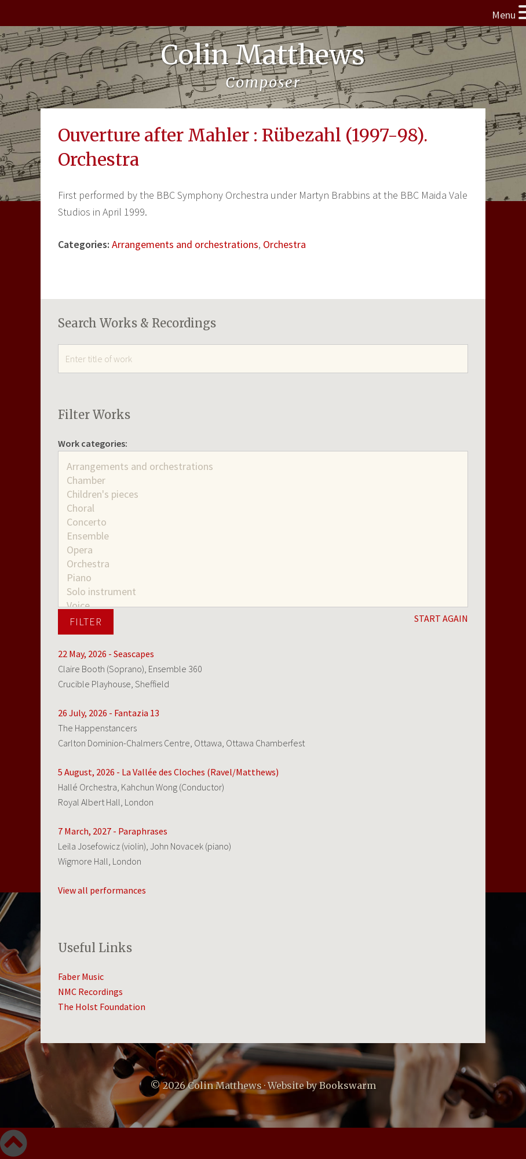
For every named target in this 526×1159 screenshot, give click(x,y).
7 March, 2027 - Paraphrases (112, 831)
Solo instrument (263, 592)
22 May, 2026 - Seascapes (106, 653)
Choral (263, 508)
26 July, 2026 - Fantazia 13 (108, 713)
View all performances (102, 890)
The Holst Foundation (101, 1006)
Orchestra (284, 244)
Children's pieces (263, 494)
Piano (263, 578)
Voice (263, 606)
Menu (504, 14)
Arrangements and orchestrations (185, 244)
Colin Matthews (263, 55)
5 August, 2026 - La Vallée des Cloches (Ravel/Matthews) (168, 772)
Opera (263, 550)
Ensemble (263, 536)
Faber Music (81, 976)
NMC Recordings (90, 991)
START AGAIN (441, 618)
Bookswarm (347, 1085)
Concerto (263, 522)
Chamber (263, 480)
